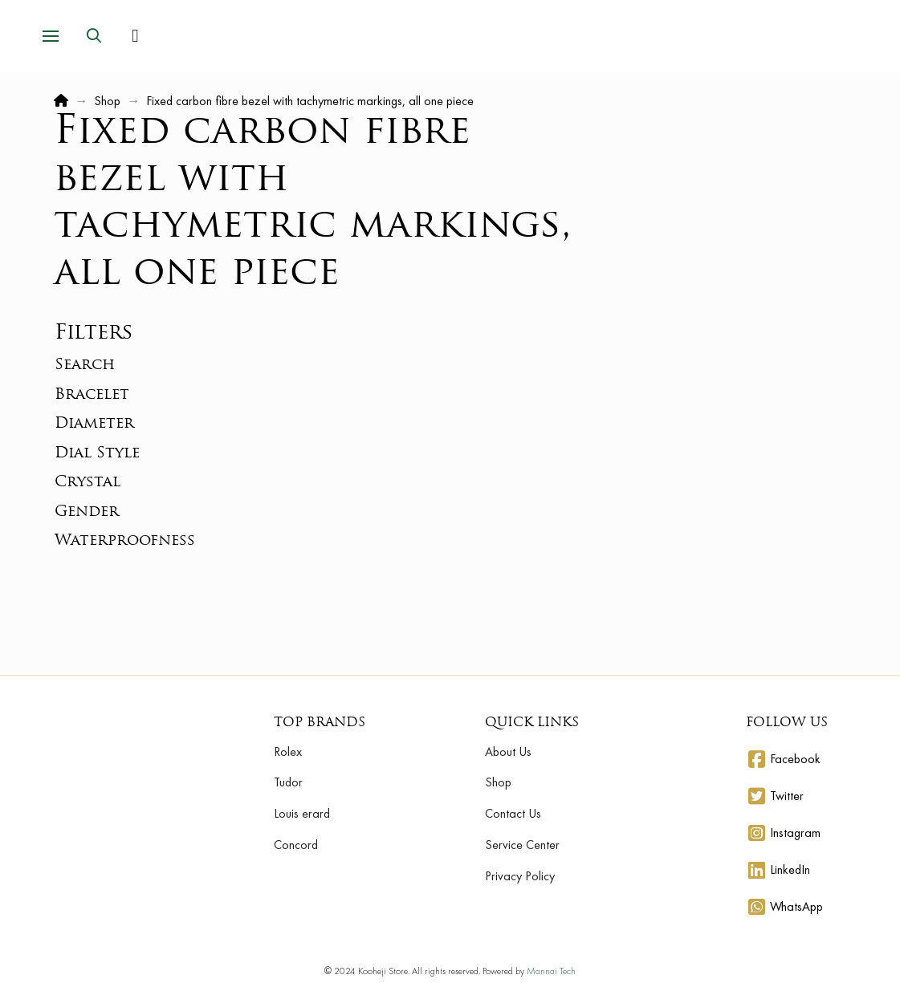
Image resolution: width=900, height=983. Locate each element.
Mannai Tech (551, 971)
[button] (50, 36)
